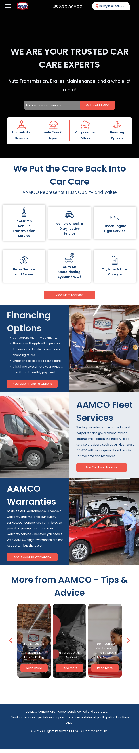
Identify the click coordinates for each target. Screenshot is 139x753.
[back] (10, 640)
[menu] (8, 6)
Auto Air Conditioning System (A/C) (69, 272)
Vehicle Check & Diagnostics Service (69, 228)
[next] (128, 640)
